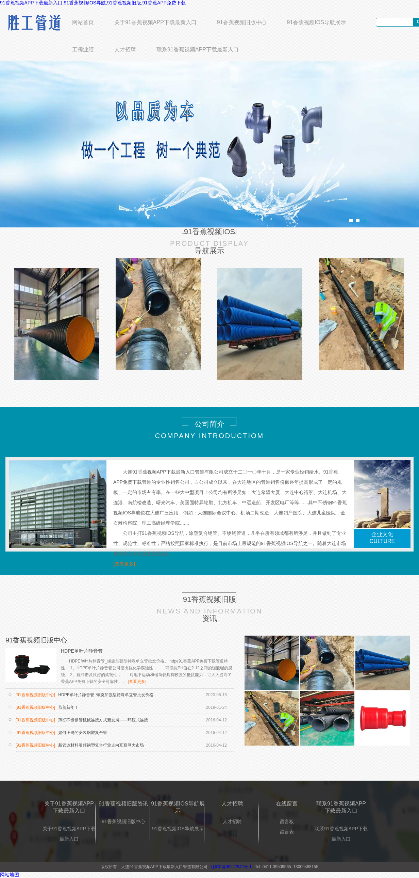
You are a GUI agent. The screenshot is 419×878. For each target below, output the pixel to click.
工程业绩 (83, 49)
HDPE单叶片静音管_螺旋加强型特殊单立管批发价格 (105, 694)
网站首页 (83, 22)
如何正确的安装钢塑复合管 (82, 732)
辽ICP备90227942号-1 (231, 866)
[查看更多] (124, 563)
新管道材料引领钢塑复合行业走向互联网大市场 (100, 745)
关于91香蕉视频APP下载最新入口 (155, 22)
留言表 (287, 831)
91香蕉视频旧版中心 (242, 22)
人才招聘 (125, 49)
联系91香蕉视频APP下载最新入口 (197, 49)
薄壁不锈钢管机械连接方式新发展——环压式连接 (102, 720)
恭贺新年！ (68, 707)
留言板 (287, 821)
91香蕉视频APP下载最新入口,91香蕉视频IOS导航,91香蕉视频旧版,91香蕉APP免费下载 (93, 2)
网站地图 (9, 874)
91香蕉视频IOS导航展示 (316, 22)
